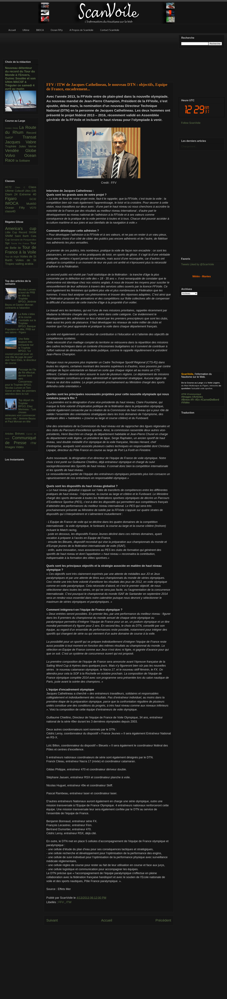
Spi (8, 243)
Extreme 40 (28, 194)
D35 (34, 191)
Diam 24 (12, 194)
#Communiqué (194, 394)
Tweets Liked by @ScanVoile (197, 264)
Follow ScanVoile (190, 123)
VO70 (33, 207)
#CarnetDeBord (209, 399)
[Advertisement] (109, 56)
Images (10, 447)
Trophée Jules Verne (20, 146)
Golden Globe (12, 128)
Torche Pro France (20, 243)
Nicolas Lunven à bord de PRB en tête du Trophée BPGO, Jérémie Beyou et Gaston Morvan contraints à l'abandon (20, 298)
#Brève (185, 399)
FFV (61, 902)
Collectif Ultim (23, 191)
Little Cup (12, 232)
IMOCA (15, 203)
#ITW (183, 394)
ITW (68, 902)
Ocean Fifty (17, 207)
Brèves (20, 433)
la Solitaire (23, 160)
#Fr (192, 399)
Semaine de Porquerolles (23, 239)
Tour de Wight (12, 256)
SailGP (14, 137)
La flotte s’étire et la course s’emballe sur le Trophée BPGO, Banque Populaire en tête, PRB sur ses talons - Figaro (20, 323)
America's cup (20, 228)
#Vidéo (185, 402)
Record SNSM (27, 232)
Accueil (106, 920)
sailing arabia (24, 263)
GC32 (33, 199)
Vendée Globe (20, 150)
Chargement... (189, 146)
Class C (22, 187)
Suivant (52, 920)
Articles (10, 433)
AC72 (10, 187)
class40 (10, 211)
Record (31, 132)
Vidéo (20, 447)
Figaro (17, 198)
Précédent (163, 920)
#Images (186, 396)
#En (197, 399)
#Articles (197, 396)
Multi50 (31, 203)
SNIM (10, 236)
